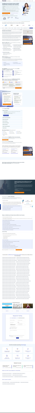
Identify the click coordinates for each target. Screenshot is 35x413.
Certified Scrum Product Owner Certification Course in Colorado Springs (9, 259)
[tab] (13, 317)
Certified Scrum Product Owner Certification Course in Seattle (8, 297)
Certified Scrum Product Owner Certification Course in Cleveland (8, 284)
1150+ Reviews (6, 14)
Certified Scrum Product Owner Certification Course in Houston (8, 294)
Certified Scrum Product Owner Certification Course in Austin (8, 291)
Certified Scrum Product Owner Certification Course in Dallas (22, 291)
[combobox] (13, 324)
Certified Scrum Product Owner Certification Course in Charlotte (8, 281)
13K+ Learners (12, 14)
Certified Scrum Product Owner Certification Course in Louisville (23, 269)
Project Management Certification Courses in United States (19, 372)
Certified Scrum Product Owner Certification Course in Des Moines (9, 269)
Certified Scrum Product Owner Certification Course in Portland (8, 287)
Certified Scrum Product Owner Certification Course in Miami (23, 263)
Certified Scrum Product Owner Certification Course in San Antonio (22, 294)
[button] (6, 13)
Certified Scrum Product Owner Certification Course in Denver (24, 259)
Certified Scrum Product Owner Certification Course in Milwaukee (22, 297)
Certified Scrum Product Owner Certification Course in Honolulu (22, 266)
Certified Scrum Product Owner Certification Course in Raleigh (22, 281)
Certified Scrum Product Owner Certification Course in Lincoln (22, 275)
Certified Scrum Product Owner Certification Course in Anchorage (9, 256)
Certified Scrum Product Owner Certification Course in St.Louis (8, 275)
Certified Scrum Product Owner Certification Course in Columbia (22, 288)
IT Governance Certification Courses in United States (7, 375)
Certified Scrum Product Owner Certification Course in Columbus (22, 284)
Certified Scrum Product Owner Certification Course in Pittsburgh (8, 288)
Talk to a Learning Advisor (0, 206)
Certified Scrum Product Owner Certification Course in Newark (22, 278)
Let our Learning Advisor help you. (8, 248)
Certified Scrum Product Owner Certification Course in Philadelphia (22, 287)
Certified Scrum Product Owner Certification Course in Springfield (9, 272)
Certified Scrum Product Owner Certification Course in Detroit (23, 272)
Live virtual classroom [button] (20, 323)
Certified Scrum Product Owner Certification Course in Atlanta (8, 266)
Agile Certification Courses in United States (7, 372)
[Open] (16, 324)
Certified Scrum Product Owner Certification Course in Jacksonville (9, 263)
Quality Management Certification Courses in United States (20, 375)
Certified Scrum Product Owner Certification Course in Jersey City (8, 278)
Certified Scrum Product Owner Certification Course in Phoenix (22, 256)
